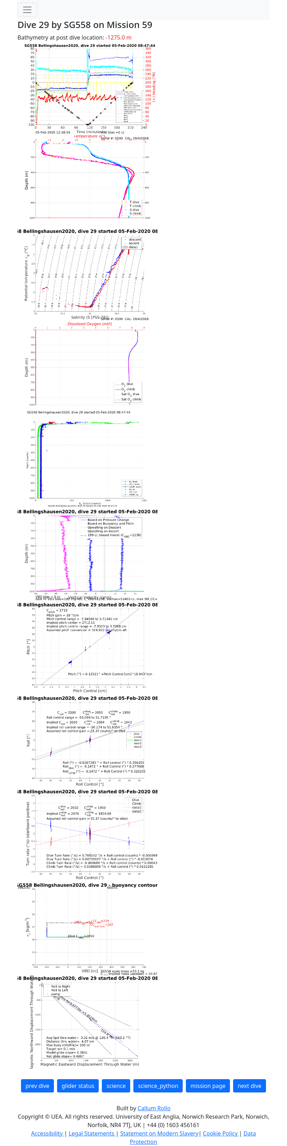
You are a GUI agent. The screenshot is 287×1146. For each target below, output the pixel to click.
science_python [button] (158, 1086)
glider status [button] (78, 1086)
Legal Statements (92, 1133)
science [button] (116, 1086)
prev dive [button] (37, 1086)
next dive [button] (249, 1086)
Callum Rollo (154, 1108)
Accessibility (47, 1133)
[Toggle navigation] (27, 10)
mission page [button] (207, 1086)
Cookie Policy (221, 1133)
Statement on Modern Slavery (159, 1133)
